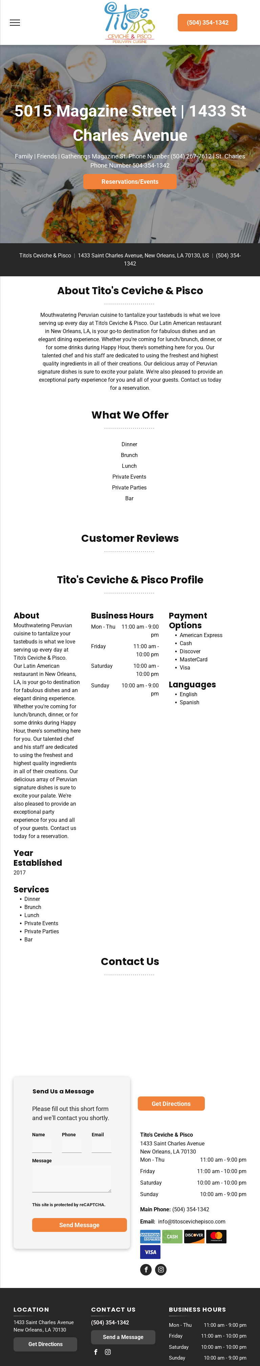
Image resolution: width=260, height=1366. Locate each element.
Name (38, 1134)
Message (42, 1160)
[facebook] (146, 1270)
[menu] (15, 22)
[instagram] (161, 1270)
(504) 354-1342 (190, 1209)
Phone (69, 1134)
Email (98, 1134)
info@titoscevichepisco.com (191, 1221)
